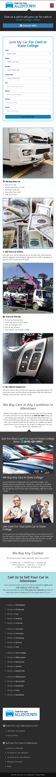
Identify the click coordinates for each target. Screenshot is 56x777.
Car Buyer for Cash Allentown (17, 753)
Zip (6, 83)
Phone (7, 99)
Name (7, 91)
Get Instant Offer (28, 117)
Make (7, 58)
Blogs (9, 766)
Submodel (9, 75)
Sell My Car (16, 605)
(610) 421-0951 (39, 416)
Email (7, 107)
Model (7, 66)
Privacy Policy (40, 775)
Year (7, 50)
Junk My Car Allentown (15, 748)
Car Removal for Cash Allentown (18, 757)
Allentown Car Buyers (14, 762)
